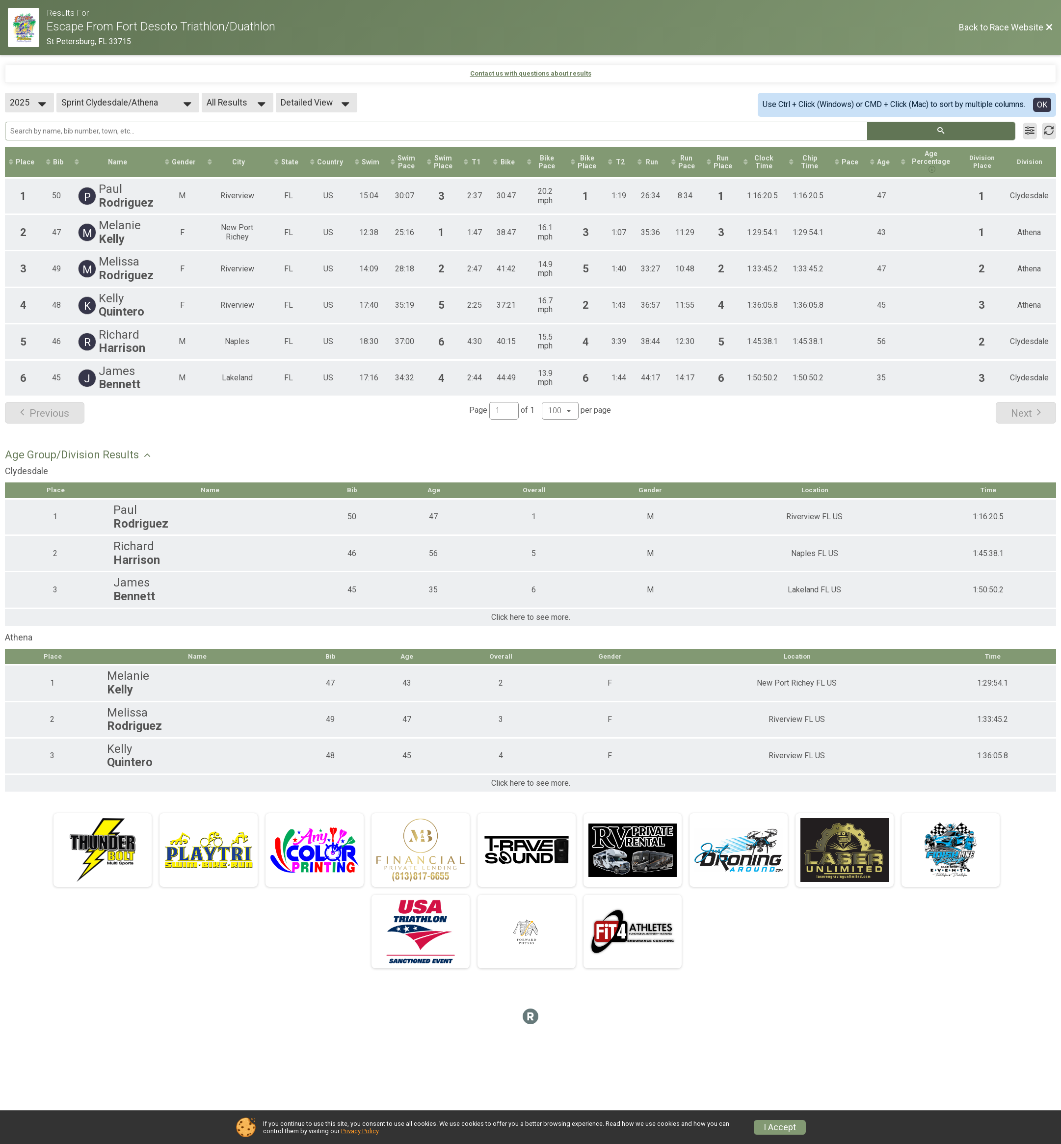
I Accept (780, 1127)
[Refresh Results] (1049, 131)
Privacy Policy (359, 1131)
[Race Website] (27, 27)
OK (1042, 104)
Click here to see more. (530, 619)
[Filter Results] (1030, 131)
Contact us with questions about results (530, 73)
